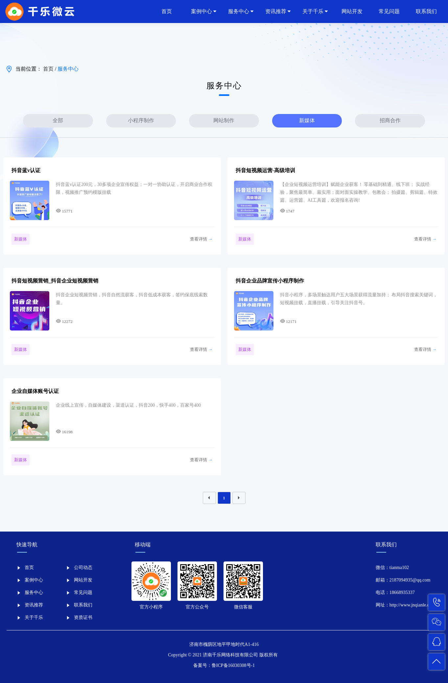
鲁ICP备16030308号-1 (233, 665)
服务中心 (68, 69)
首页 (49, 69)
